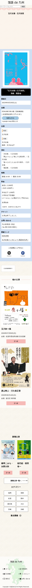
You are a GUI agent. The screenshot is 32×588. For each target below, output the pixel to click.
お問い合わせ (25, 578)
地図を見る (10, 118)
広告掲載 (7, 574)
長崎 (22, 493)
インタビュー (25, 574)
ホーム (7, 569)
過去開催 (16, 516)
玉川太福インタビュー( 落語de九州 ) (15, 240)
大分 (22, 504)
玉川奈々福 (6, 329)
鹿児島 (9, 504)
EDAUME (5, 236)
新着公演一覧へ (19, 481)
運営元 (7, 578)
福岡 (9, 493)
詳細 (16, 341)
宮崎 (9, 509)
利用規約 (23, 569)
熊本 (22, 498)
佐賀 (9, 498)
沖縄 (22, 509)
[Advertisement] (16, 32)
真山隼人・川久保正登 (11, 391)
